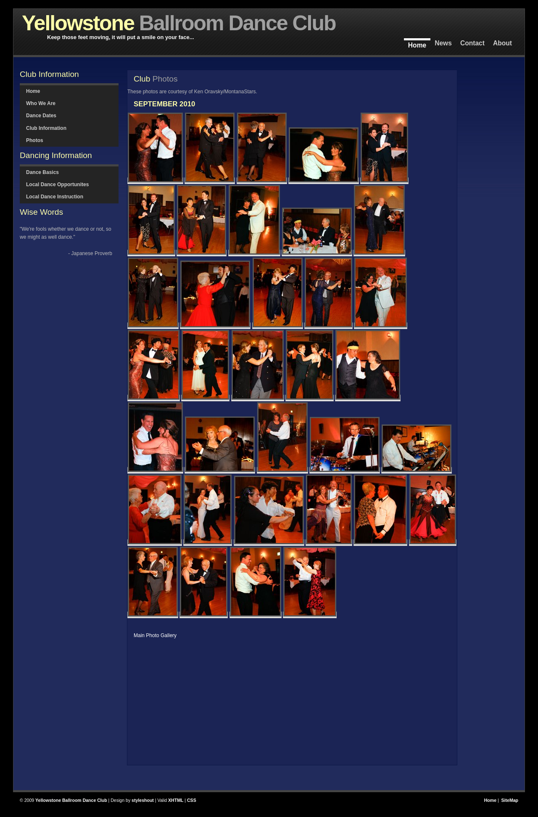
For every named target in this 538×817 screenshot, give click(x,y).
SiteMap (509, 800)
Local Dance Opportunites (57, 184)
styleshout (143, 800)
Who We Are (40, 103)
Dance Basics (42, 172)
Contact (472, 43)
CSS (191, 800)
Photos (34, 140)
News (443, 43)
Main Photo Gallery (155, 635)
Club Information (46, 128)
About (502, 43)
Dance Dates (41, 116)
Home (417, 45)
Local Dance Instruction (54, 197)
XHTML (175, 800)
